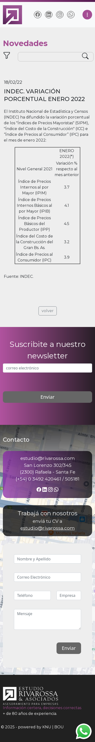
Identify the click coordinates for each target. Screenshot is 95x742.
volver (48, 311)
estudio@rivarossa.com (47, 528)
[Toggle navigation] (87, 14)
